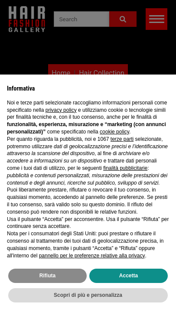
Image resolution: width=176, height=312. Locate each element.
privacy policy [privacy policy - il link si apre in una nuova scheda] (61, 110)
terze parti (122, 139)
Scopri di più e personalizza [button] (88, 295)
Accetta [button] (128, 276)
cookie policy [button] (114, 132)
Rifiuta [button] (47, 276)
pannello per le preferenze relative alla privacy (92, 256)
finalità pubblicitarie (125, 168)
